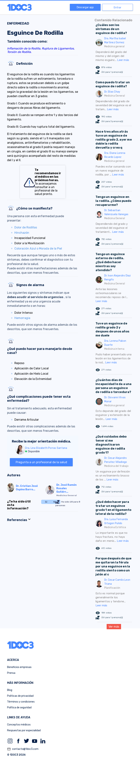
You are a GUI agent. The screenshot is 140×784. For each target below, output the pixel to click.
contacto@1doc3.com (22, 749)
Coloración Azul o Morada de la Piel (38, 248)
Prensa (11, 673)
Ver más (113, 626)
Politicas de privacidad (20, 695)
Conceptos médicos (19, 724)
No (55, 501)
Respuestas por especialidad (24, 730)
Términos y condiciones (21, 701)
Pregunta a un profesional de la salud (41, 462)
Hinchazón (21, 232)
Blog (9, 690)
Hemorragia (22, 318)
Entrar (117, 7)
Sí (46, 501)
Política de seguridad (19, 707)
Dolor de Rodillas (25, 227)
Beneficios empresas (19, 667)
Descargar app (85, 7)
